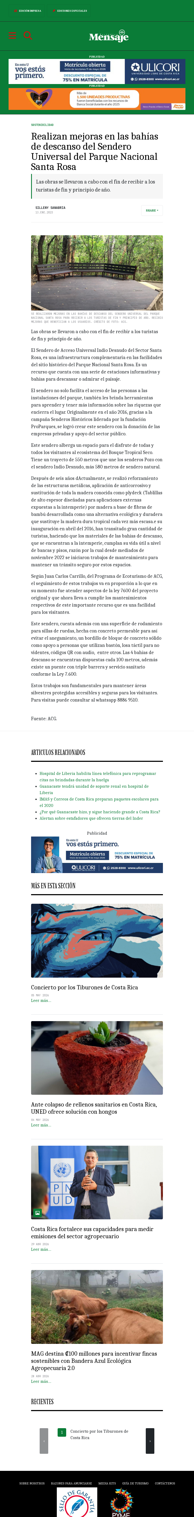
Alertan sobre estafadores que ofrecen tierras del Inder (91, 818)
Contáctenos (165, 1483)
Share (151, 210)
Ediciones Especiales (68, 10)
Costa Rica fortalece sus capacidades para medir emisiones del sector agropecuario (92, 1233)
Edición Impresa (26, 10)
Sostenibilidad (42, 125)
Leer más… (41, 1000)
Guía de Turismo (135, 1483)
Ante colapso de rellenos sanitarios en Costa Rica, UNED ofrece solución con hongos (94, 1108)
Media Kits (107, 1483)
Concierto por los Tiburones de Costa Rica (84, 987)
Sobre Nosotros (31, 1483)
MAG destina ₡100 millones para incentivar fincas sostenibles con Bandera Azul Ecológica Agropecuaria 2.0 (94, 1361)
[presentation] (44, 1441)
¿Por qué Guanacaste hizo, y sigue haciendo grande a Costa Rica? (100, 812)
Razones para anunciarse (71, 1483)
